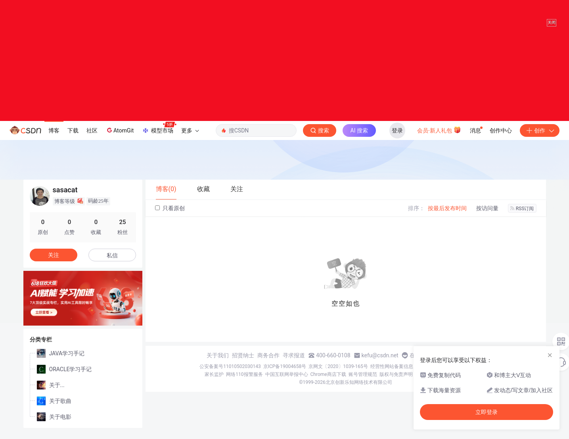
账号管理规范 (363, 382)
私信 (112, 263)
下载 (73, 138)
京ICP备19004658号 (285, 374)
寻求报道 (294, 363)
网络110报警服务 (244, 382)
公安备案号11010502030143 (230, 374)
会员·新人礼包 (439, 138)
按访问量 (487, 216)
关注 (53, 263)
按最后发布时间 (447, 216)
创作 (539, 138)
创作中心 (501, 138)
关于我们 (218, 363)
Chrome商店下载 (328, 382)
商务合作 (268, 363)
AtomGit (119, 138)
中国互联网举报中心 (286, 382)
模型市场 (159, 136)
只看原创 (170, 216)
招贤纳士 (243, 363)
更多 (190, 138)
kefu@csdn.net (380, 363)
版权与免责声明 (396, 382)
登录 (397, 138)
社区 (92, 138)
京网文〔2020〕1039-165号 (338, 374)
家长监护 (214, 382)
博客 (53, 138)
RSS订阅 (522, 216)
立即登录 (486, 412)
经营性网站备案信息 (391, 374)
